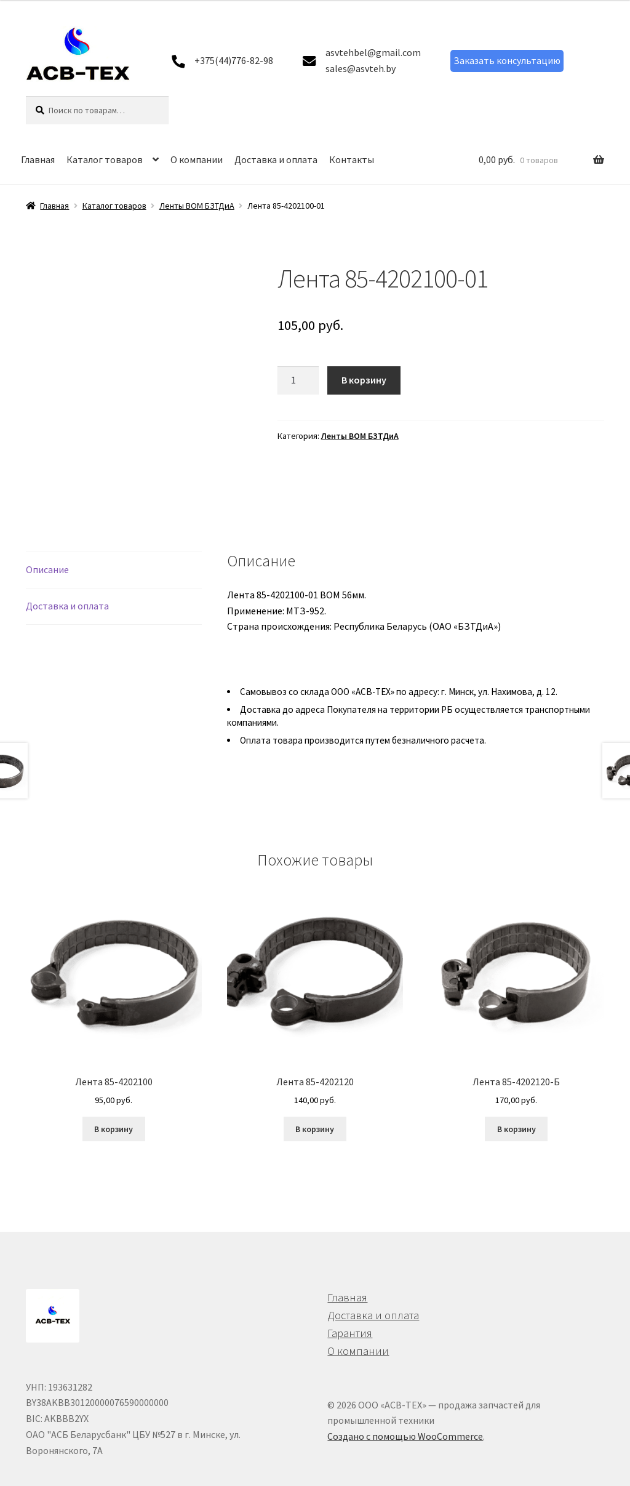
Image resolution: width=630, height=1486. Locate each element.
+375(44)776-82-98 (233, 60)
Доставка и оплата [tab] (67, 559)
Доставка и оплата (275, 159)
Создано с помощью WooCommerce (405, 1390)
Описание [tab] (47, 523)
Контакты (351, 159)
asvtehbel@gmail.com (373, 52)
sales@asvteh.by (360, 68)
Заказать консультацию (506, 60)
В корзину (363, 380)
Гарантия (349, 1287)
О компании (196, 159)
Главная (38, 159)
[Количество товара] (298, 380)
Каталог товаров (104, 159)
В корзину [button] (113, 1082)
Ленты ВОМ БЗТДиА (196, 205)
